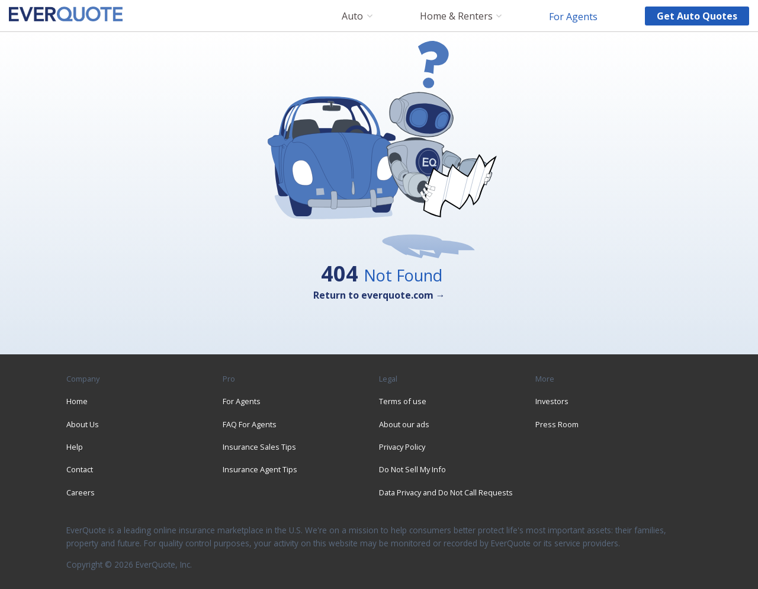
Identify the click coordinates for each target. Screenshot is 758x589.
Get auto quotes (697, 16)
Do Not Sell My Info (412, 469)
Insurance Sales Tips (259, 446)
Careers (80, 492)
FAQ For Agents (250, 424)
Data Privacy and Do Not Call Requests (446, 492)
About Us (82, 424)
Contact (79, 469)
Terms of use (402, 401)
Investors (551, 401)
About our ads (404, 424)
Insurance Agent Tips (260, 469)
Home (77, 401)
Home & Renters (456, 16)
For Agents (573, 16)
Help (74, 446)
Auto (352, 16)
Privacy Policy (402, 446)
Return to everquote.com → (379, 295)
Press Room (557, 424)
